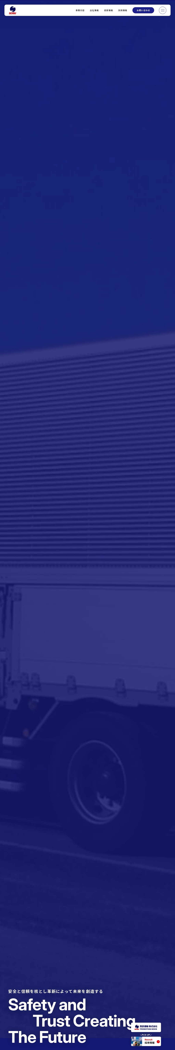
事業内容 (80, 10)
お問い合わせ (143, 10)
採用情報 (122, 10)
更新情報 (108, 10)
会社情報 (94, 10)
